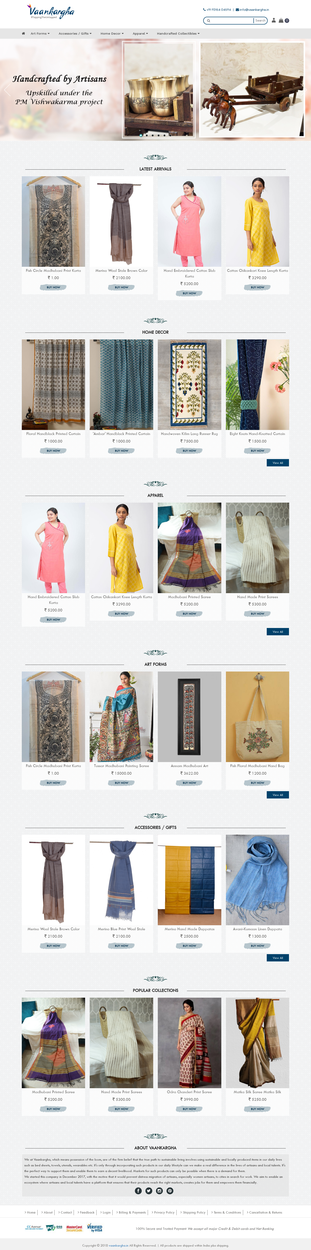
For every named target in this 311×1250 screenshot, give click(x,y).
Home (30, 1212)
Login (105, 1212)
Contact (65, 1212)
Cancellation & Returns (264, 1212)
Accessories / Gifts (75, 33)
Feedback (86, 1212)
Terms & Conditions (226, 1212)
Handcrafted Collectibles (178, 33)
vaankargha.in (119, 1245)
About (47, 1212)
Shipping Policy (192, 1212)
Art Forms (40, 33)
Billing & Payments (131, 1212)
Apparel (140, 33)
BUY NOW (53, 287)
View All (278, 463)
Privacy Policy (163, 1212)
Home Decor (112, 33)
